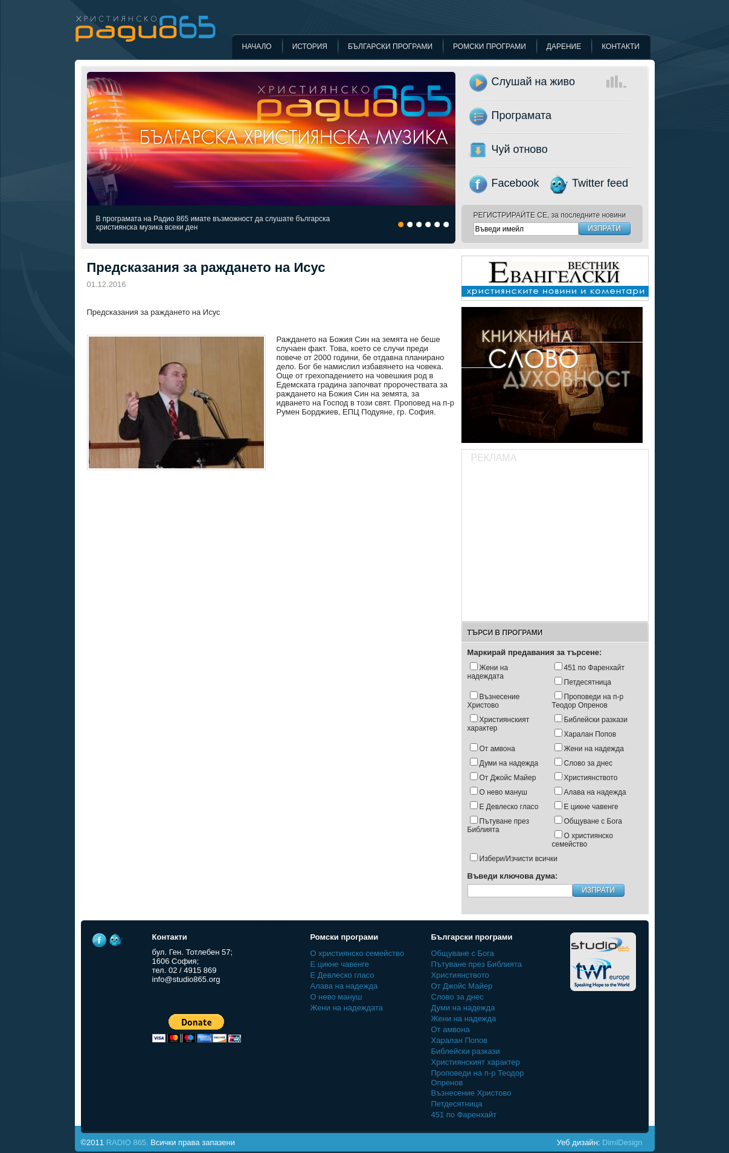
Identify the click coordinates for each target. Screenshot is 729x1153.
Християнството (591, 778)
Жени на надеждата (488, 672)
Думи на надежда (509, 763)
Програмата (522, 115)
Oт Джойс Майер (508, 778)
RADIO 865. (127, 1142)
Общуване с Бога (593, 821)
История (309, 46)
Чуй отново (520, 149)
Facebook (515, 183)
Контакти (621, 46)
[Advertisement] (554, 544)
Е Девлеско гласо (509, 807)
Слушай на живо (573, 82)
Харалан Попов (590, 734)
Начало (257, 46)
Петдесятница (588, 682)
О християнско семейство (582, 840)
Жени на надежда (594, 748)
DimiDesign (622, 1142)
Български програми (390, 46)
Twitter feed (600, 183)
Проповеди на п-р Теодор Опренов (588, 701)
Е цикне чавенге (591, 807)
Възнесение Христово (493, 701)
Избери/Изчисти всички (518, 858)
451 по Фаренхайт (594, 668)
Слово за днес (588, 763)
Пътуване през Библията (498, 825)
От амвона (497, 748)
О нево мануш (503, 792)
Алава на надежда (595, 792)
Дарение (564, 46)
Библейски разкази (596, 719)
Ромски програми (489, 46)
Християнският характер (498, 723)
